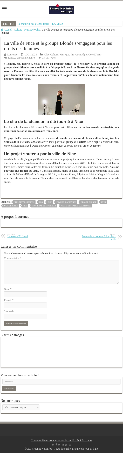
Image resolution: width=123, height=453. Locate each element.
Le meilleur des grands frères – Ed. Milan (40, 23)
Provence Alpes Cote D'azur (86, 54)
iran (103, 202)
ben (41, 202)
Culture (18, 29)
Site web (9, 311)
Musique (28, 29)
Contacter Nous (40, 440)
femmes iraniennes (66, 202)
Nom (8, 289)
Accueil (6, 29)
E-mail (9, 300)
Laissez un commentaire (21, 57)
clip (50, 202)
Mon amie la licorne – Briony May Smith (97, 236)
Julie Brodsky (11, 206)
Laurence (12, 54)
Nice (25, 206)
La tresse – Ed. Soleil (25, 235)
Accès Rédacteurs (82, 440)
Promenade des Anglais (44, 206)
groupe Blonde (88, 202)
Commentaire (12, 258)
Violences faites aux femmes (76, 206)
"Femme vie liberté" (24, 202)
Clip (37, 29)
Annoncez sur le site (60, 440)
